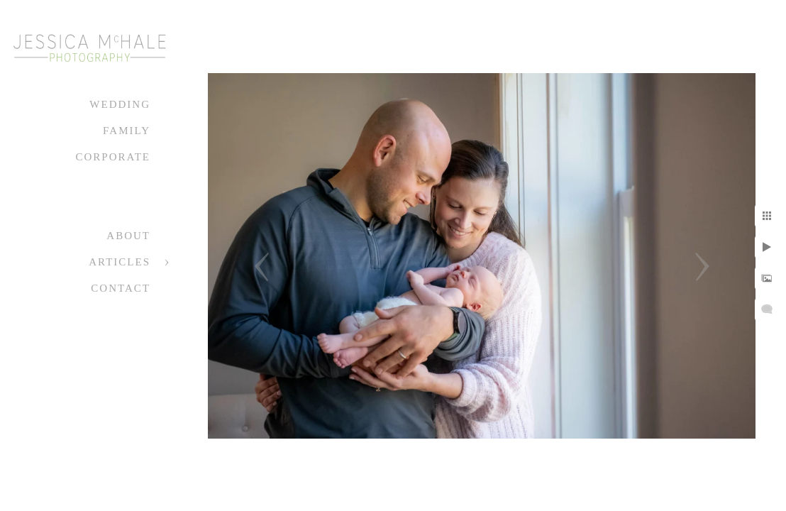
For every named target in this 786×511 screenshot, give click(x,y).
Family (126, 130)
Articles (119, 262)
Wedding (119, 104)
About (128, 235)
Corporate (112, 157)
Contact (120, 288)
